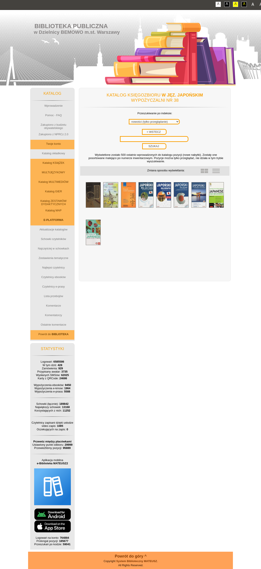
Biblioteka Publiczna (71, 26)
